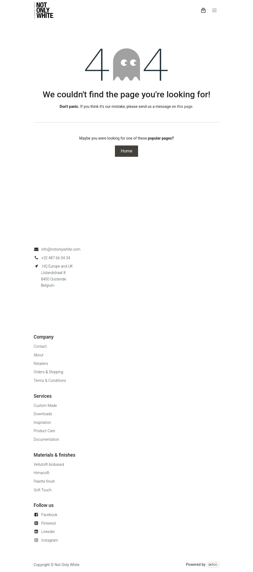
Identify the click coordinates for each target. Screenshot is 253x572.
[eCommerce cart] (203, 10)
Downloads (43, 414)
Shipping (56, 372)
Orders (39, 372)
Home (126, 151)
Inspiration (42, 422)
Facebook (49, 515)
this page (184, 106)
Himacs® (42, 473)
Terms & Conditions (50, 380)
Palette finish (44, 481)
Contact (40, 346)
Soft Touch (43, 490)
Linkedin (48, 532)
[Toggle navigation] (214, 10)
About (39, 355)
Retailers (41, 363)
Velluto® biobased (49, 464)
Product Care (44, 431)
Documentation (46, 439)
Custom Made (45, 405)
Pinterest (48, 523)
